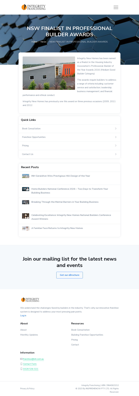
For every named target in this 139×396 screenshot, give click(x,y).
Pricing (74, 339)
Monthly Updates (29, 334)
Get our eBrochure (69, 275)
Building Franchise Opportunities (87, 334)
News (43, 41)
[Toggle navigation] (116, 7)
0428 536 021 (30, 369)
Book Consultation (80, 329)
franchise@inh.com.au (33, 359)
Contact (75, 344)
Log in (23, 315)
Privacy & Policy (27, 388)
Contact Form (30, 364)
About (23, 329)
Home (34, 41)
